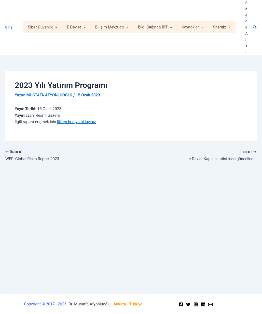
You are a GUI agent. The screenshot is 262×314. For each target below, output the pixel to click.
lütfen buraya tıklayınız (76, 97)
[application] (60, 15)
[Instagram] (195, 304)
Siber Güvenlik (48, 15)
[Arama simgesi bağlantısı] (255, 15)
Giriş (8, 15)
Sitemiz (220, 15)
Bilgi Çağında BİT (156, 15)
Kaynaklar (192, 15)
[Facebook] (181, 304)
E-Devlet (80, 15)
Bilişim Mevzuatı (114, 15)
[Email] (210, 304)
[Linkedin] (203, 304)
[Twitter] (188, 304)
